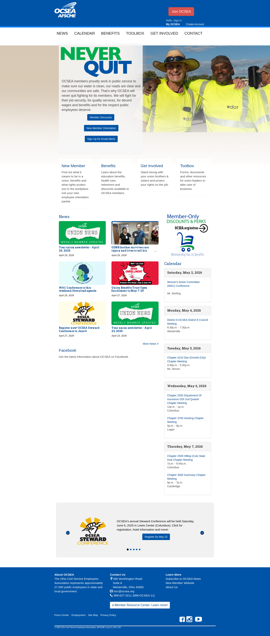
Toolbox (135, 33)
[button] (68, 543)
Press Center (61, 615)
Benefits (110, 33)
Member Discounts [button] (101, 117)
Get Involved (164, 33)
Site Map (93, 615)
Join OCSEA (181, 11)
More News (151, 343)
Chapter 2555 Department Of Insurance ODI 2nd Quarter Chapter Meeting (184, 399)
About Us (171, 587)
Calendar (84, 33)
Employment (79, 615)
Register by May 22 (156, 536)
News (62, 33)
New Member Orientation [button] (101, 128)
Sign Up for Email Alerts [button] (101, 138)
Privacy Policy (108, 615)
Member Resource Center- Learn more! (141, 605)
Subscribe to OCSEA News (183, 578)
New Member (73, 166)
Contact (193, 33)
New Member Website (180, 583)
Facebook (67, 350)
